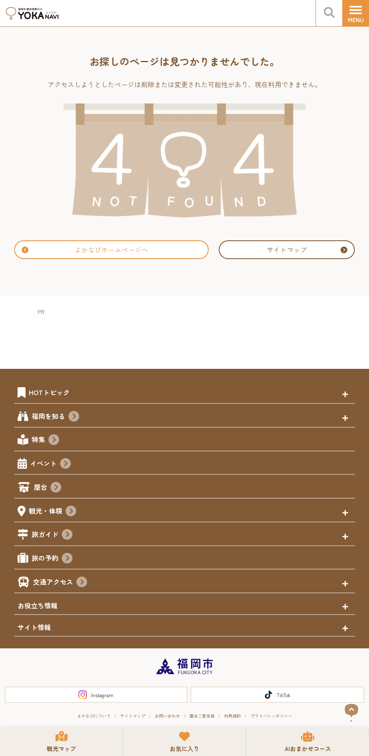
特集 (45, 440)
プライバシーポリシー (271, 716)
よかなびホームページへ (85, 249)
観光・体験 (52, 512)
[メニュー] (355, 13)
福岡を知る (55, 417)
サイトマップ (307, 249)
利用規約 (232, 716)
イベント (50, 464)
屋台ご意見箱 (202, 716)
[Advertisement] (189, 336)
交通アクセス (60, 583)
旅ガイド (52, 535)
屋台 (47, 488)
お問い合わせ (167, 716)
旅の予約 (52, 559)
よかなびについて (94, 716)
